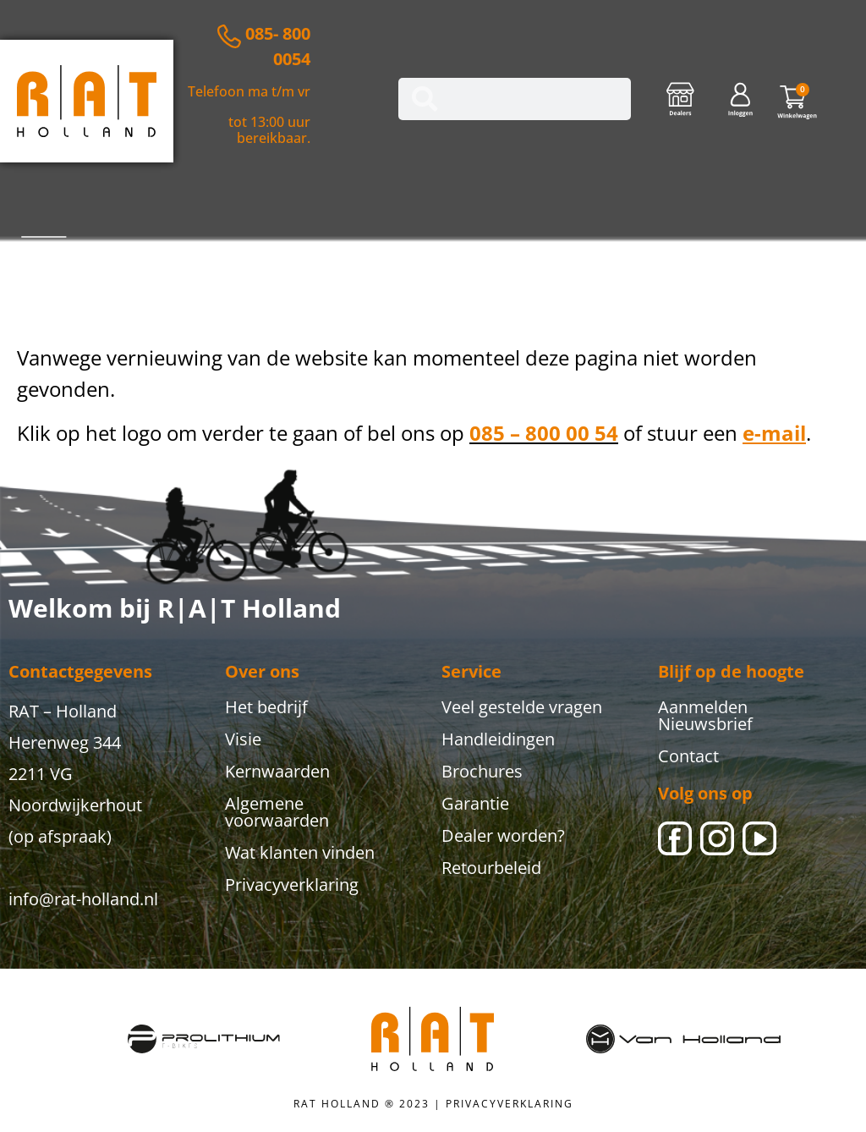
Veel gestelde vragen (521, 706)
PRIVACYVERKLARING (509, 1103)
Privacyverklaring (292, 884)
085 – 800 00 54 (543, 433)
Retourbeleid (491, 867)
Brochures (482, 771)
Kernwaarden (277, 771)
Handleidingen (498, 739)
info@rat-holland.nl (83, 898)
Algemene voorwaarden (277, 812)
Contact (688, 756)
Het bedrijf (266, 706)
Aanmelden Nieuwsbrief (705, 715)
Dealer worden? (503, 835)
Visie (243, 739)
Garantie (475, 803)
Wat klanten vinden (300, 852)
